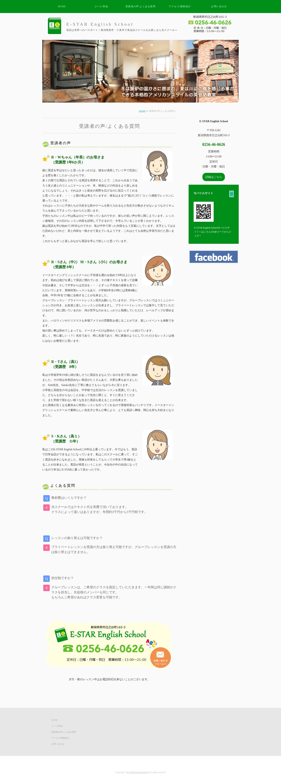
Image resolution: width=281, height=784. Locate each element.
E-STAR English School (137, 772)
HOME (62, 6)
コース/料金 (101, 6)
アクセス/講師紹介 (180, 6)
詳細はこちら (213, 176)
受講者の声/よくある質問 (140, 6)
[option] (140, 71)
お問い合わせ (219, 6)
